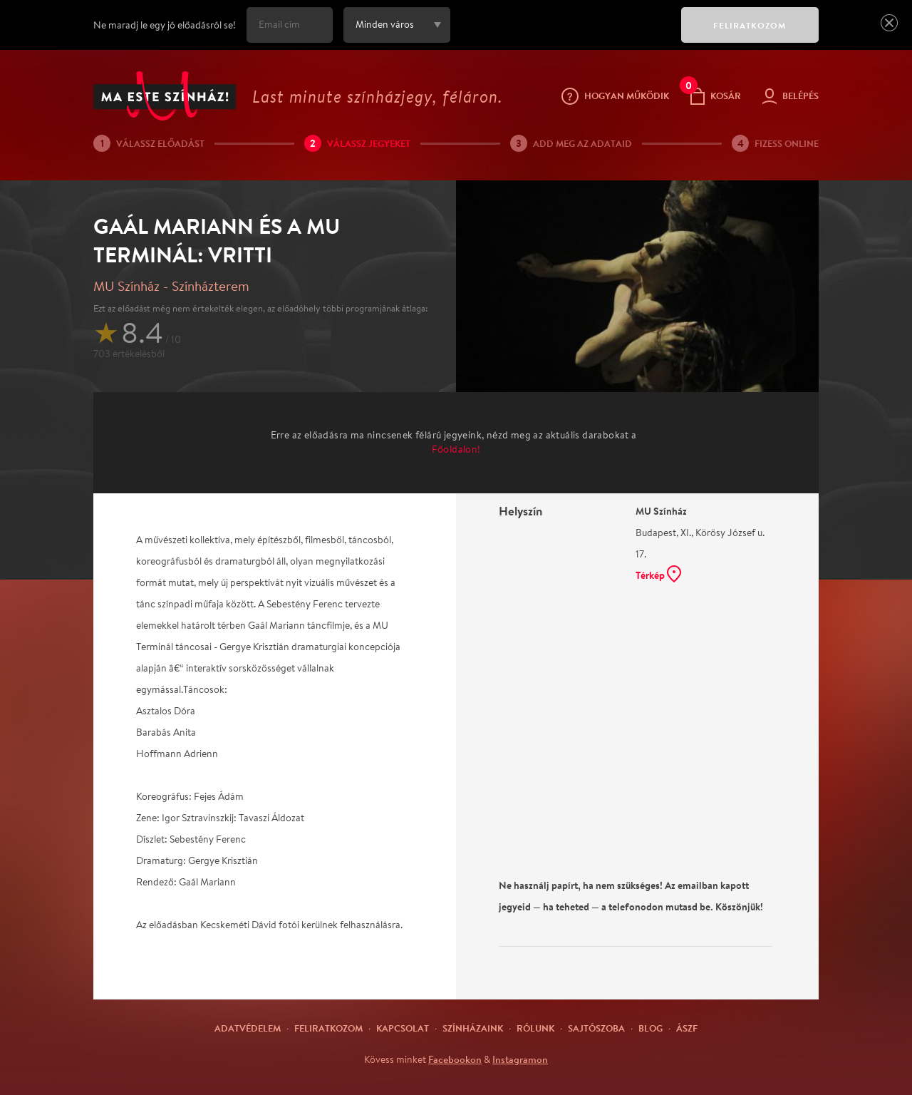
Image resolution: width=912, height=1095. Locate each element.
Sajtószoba (596, 1028)
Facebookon (455, 1059)
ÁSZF (687, 1028)
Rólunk (535, 1028)
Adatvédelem (247, 1028)
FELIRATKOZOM (750, 25)
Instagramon (520, 1059)
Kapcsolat (402, 1028)
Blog (650, 1028)
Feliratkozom (328, 1028)
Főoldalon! (456, 449)
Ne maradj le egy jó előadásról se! (164, 25)
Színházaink (472, 1028)
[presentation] (562, 35)
